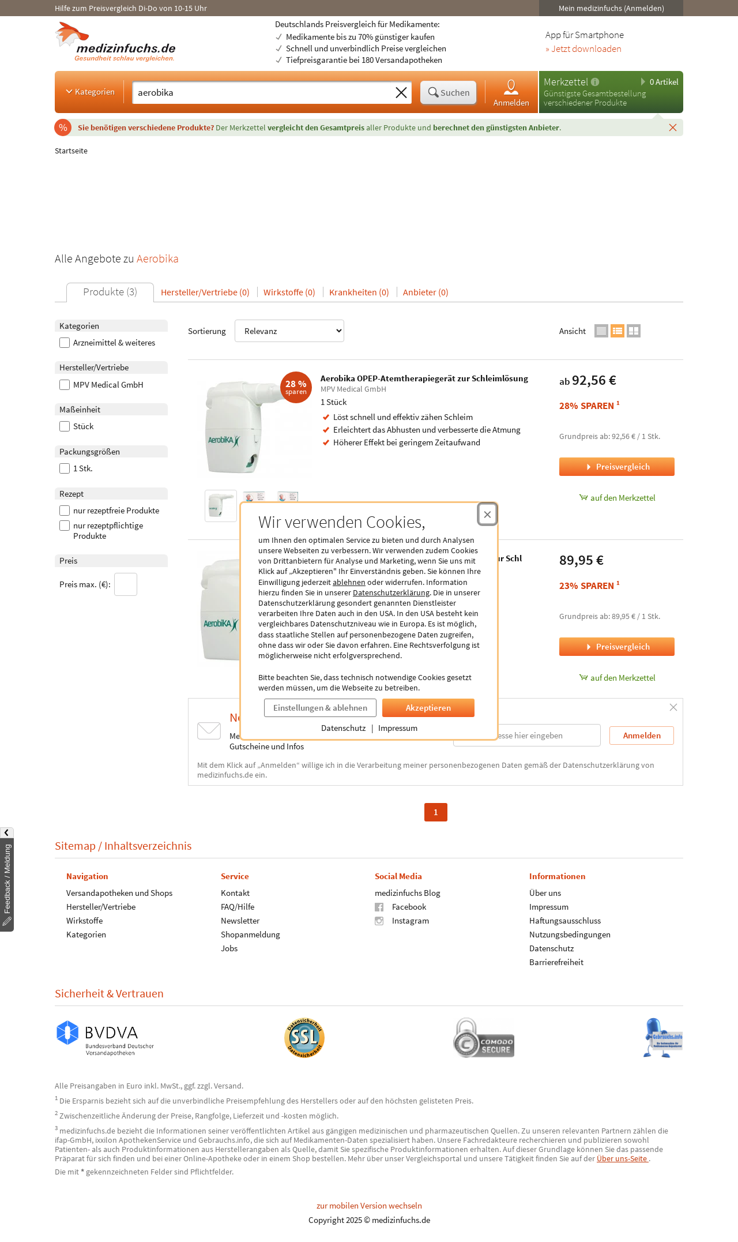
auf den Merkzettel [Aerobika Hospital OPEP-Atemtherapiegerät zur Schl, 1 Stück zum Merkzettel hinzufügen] (617, 677)
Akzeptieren (428, 707)
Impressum (397, 727)
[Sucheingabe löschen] (401, 92)
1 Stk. (76, 468)
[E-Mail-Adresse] (527, 735)
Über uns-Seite (623, 1158)
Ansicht (572, 331)
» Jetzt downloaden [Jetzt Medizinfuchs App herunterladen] (583, 49)
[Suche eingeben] (261, 92)
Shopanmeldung (250, 933)
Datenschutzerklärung (391, 592)
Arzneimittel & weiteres (107, 342)
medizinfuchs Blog (407, 892)
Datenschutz (343, 727)
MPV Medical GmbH (101, 385)
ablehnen (349, 582)
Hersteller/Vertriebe (100, 905)
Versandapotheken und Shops (119, 892)
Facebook (400, 905)
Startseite (71, 150)
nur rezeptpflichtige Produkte (101, 530)
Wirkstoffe (84, 919)
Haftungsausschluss (565, 919)
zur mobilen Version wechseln (369, 1205)
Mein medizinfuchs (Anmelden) (611, 8)
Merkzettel (566, 81)
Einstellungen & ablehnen (320, 707)
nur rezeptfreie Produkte (109, 510)
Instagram (402, 919)
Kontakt (235, 892)
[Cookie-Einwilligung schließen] (487, 514)
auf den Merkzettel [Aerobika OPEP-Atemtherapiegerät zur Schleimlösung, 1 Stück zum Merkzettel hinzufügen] (617, 497)
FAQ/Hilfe (237, 905)
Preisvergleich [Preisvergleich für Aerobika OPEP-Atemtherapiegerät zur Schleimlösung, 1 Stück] (617, 466)
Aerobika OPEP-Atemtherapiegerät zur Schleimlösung (424, 378)
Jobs (229, 947)
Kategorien (89, 91)
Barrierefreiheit (556, 961)
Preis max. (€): (98, 584)
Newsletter (240, 919)
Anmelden (511, 92)
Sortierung (266, 331)
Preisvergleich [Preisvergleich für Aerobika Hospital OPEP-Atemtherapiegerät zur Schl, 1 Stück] (617, 646)
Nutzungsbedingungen (570, 933)
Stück (76, 426)
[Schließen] (672, 127)
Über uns (545, 892)
